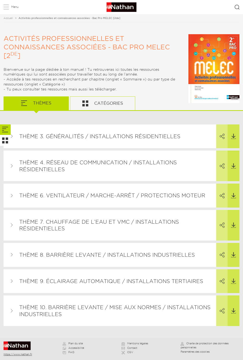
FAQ (68, 352)
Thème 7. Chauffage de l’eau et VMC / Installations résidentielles (99, 225)
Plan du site (73, 343)
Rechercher (237, 7)
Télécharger (232, 132)
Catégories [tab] (108, 103)
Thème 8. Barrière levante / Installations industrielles (107, 255)
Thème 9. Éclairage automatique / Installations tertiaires (111, 281)
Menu (15, 6)
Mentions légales (135, 343)
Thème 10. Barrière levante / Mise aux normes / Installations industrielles (114, 310)
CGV (127, 352)
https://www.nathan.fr (18, 354)
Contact (129, 347)
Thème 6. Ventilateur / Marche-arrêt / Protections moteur (112, 195)
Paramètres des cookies (195, 351)
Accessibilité (73, 347)
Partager (220, 132)
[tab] (5, 129)
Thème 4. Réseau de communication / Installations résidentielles (98, 166)
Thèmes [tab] (41, 103)
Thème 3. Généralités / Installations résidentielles (99, 136)
